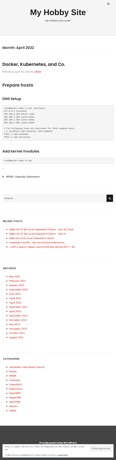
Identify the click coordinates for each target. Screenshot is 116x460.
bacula (13, 371)
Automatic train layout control (26, 367)
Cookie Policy (62, 455)
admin (37, 71)
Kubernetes (33, 176)
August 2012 (16, 337)
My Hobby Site (58, 12)
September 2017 (18, 307)
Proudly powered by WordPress (58, 442)
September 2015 (18, 315)
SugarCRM (15, 397)
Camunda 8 (15, 384)
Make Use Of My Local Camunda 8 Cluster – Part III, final (41, 229)
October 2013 (17, 333)
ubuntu (13, 406)
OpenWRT (15, 393)
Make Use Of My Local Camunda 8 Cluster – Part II (37, 233)
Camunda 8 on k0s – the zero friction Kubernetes (36, 242)
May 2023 (14, 276)
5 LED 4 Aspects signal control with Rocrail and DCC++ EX (42, 246)
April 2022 (15, 298)
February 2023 (17, 280)
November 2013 (18, 328)
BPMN (9, 176)
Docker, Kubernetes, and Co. (33, 64)
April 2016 (15, 311)
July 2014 (14, 324)
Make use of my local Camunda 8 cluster (31, 238)
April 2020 (15, 302)
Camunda (20, 176)
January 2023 (16, 285)
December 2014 (18, 320)
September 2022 (18, 289)
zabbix (12, 410)
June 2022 (15, 294)
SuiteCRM (14, 401)
